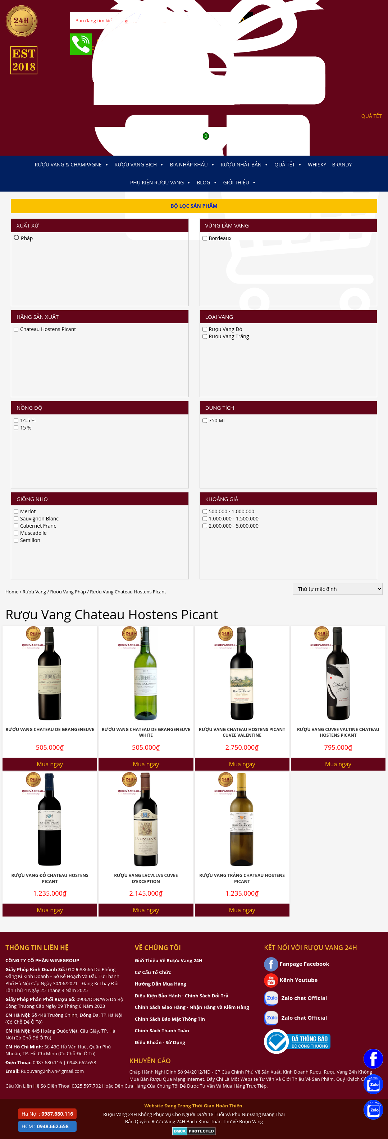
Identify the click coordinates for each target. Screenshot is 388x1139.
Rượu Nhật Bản (245, 165)
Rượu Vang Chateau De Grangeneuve (49, 435)
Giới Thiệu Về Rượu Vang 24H (168, 665)
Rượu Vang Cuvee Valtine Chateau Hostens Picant (338, 438)
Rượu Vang (34, 297)
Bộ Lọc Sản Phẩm (194, 205)
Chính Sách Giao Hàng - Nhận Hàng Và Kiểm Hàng (192, 712)
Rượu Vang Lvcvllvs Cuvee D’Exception (146, 584)
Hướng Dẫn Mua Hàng (160, 689)
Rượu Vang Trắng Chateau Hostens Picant (242, 584)
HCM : (45, 1126)
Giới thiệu (240, 183)
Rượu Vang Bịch (139, 165)
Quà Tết (288, 165)
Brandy (342, 164)
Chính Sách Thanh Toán (162, 735)
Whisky (317, 164)
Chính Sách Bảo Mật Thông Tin (170, 724)
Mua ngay (50, 469)
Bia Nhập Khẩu (192, 165)
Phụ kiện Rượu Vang (160, 183)
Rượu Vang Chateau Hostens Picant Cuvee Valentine (242, 438)
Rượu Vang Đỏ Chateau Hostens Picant (49, 584)
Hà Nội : (47, 1113)
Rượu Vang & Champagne (72, 165)
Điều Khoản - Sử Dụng (160, 747)
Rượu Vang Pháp (68, 297)
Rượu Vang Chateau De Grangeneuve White (146, 438)
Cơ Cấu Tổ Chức (153, 677)
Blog (207, 183)
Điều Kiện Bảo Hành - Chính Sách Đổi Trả (181, 701)
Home (11, 297)
